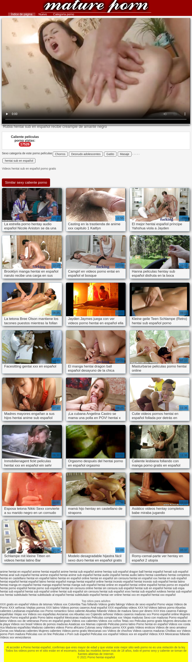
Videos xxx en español (133, 634)
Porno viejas (165, 604)
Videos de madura (119, 611)
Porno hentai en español (152, 624)
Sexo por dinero (142, 611)
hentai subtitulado (16, 594)
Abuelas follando (96, 611)
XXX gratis (127, 627)
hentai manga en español (16, 585)
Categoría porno (63, 14)
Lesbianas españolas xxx (28, 611)
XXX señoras (16, 607)
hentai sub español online (41, 591)
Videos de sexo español (141, 604)
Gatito (110, 154)
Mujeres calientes (50, 630)
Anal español (98, 607)
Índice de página (21, 14)
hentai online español (143, 585)
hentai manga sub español (80, 585)
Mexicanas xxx (97, 630)
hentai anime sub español (76, 575)
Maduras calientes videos (48, 627)
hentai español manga (61, 581)
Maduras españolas (18, 627)
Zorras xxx (6, 630)
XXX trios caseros (164, 611)
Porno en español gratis (55, 620)
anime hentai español (46, 571)
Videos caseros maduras (149, 630)
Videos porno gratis (74, 630)
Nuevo (42, 14)
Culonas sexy (93, 627)
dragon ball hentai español (146, 571)
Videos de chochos (120, 630)
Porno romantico (56, 611)
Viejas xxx (20, 614)
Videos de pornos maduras (50, 624)
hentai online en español (113, 585)
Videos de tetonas (41, 604)
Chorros (60, 154)
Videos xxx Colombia (66, 604)
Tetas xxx (128, 620)
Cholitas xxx (173, 630)
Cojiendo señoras (102, 614)
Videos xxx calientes (84, 620)
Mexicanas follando (177, 634)
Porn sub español (78, 634)
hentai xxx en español (137, 594)
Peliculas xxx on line (39, 634)
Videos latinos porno (161, 607)
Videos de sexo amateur (171, 627)
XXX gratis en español (14, 604)
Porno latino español (51, 617)
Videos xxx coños (109, 620)
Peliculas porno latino (122, 624)
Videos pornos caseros (75, 607)
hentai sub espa (174, 588)
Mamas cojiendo (96, 624)
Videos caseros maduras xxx (132, 614)
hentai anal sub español (15, 575)
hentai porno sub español (44, 588)
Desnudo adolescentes (86, 154)
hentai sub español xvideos (148, 591)
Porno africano (74, 627)
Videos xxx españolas (42, 614)
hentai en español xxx (143, 578)
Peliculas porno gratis (148, 620)
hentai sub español (12, 591)
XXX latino (52, 607)
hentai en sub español (172, 578)
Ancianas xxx (64, 614)
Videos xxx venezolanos (15, 637)
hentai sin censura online (77, 588)
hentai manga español (47, 585)
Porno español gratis (24, 617)
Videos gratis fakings (111, 604)
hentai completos (179, 575)
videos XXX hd (138, 607)
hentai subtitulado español (83, 594)
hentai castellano (156, 575)
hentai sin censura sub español (114, 588)
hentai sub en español (19, 160)
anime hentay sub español (111, 571)
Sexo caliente (76, 611)
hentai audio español (107, 575)
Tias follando (89, 604)
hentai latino (177, 581)
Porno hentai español (96, 6)
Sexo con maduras (156, 617)
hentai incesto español (118, 581)
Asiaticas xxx (76, 624)
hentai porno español (13, 588)
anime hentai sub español (77, 571)
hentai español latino (33, 581)
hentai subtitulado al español (47, 594)
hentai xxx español (163, 594)
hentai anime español (45, 575)
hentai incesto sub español (151, 581)
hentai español (9, 581)
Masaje (124, 154)
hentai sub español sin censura (79, 591)
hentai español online (90, 581)
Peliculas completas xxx (107, 617)
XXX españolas (118, 607)
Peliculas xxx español (104, 634)
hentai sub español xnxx (115, 591)
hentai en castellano (13, 578)
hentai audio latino (133, 575)
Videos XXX (156, 634)
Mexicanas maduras (78, 617)
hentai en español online (73, 578)
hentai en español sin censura (109, 578)
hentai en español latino (41, 578)
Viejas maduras (133, 617)
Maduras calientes (26, 630)
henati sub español (176, 571)
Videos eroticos (145, 627)
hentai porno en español (173, 585)
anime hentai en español (16, 571)
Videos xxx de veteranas (23, 620)
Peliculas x (59, 634)
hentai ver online (111, 594)
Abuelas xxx (82, 614)
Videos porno (111, 627)
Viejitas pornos (35, 607)
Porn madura (16, 634)
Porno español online (165, 614)
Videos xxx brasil (21, 624)
